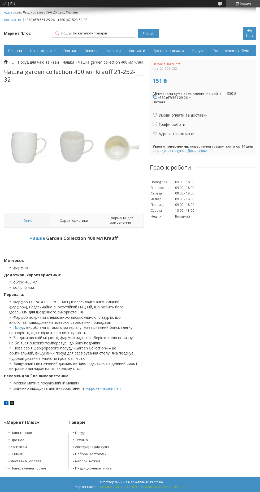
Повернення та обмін (231, 50)
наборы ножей (87, 461)
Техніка (81, 439)
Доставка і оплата (168, 50)
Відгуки (198, 50)
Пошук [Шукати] (148, 33)
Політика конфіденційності (164, 487)
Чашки (68, 62)
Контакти (137, 50)
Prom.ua (156, 482)
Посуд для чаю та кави (38, 62)
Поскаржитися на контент (119, 487)
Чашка (37, 238)
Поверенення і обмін (28, 468)
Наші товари (41, 50)
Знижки (91, 50)
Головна (15, 50)
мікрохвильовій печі (104, 388)
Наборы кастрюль (90, 453)
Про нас (70, 50)
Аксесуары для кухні (92, 446)
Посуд (18, 327)
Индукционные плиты (93, 468)
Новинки (113, 50)
